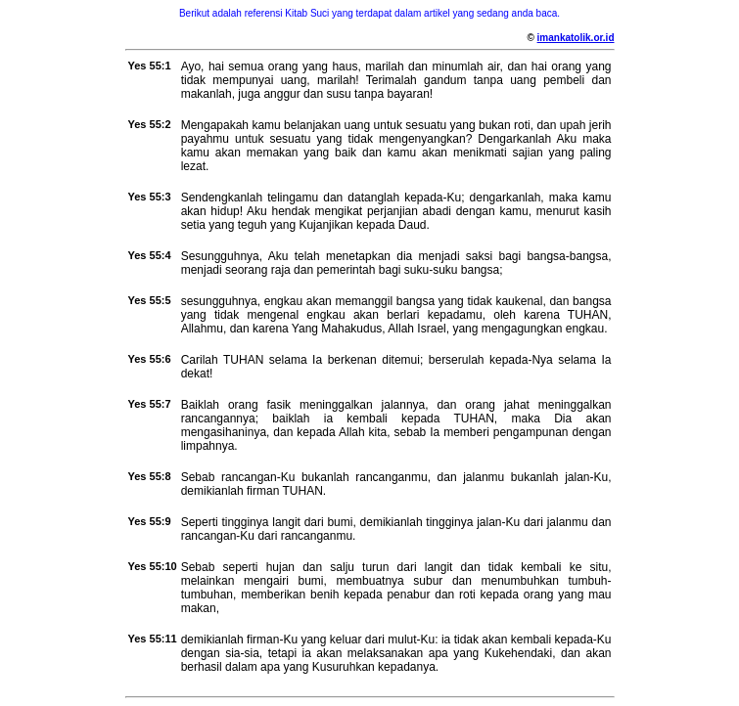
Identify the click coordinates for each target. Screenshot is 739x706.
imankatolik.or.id (576, 37)
